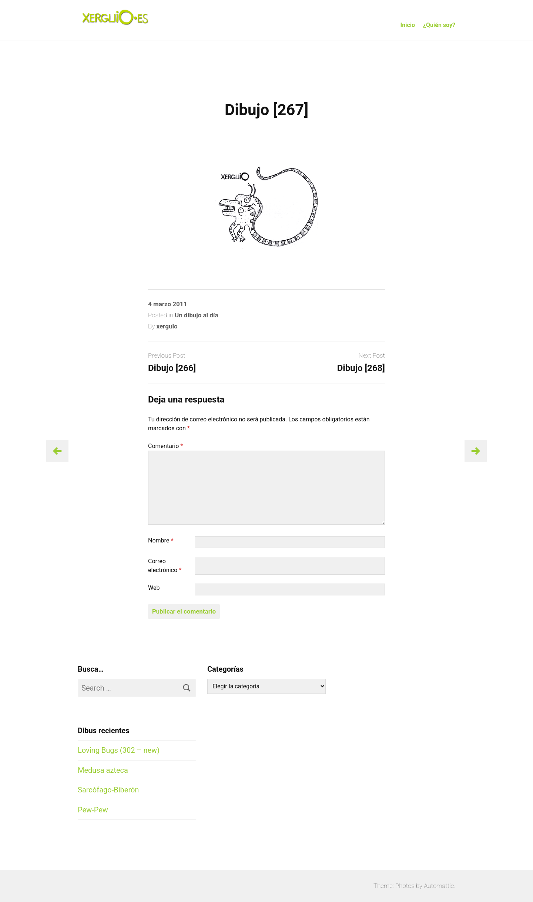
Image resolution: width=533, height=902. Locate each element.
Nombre (161, 540)
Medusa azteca (103, 770)
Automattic (439, 885)
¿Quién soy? (439, 25)
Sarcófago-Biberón (108, 789)
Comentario (165, 446)
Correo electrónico (164, 566)
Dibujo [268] (361, 368)
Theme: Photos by (398, 885)
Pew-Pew (93, 809)
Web (154, 587)
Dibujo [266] (172, 368)
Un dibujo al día (196, 315)
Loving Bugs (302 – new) (119, 750)
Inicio (407, 25)
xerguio (166, 326)
